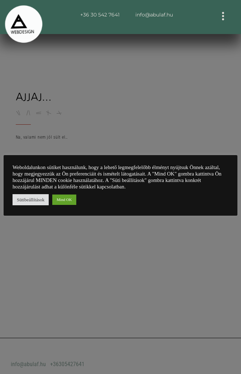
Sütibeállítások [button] (30, 199)
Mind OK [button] (64, 199)
